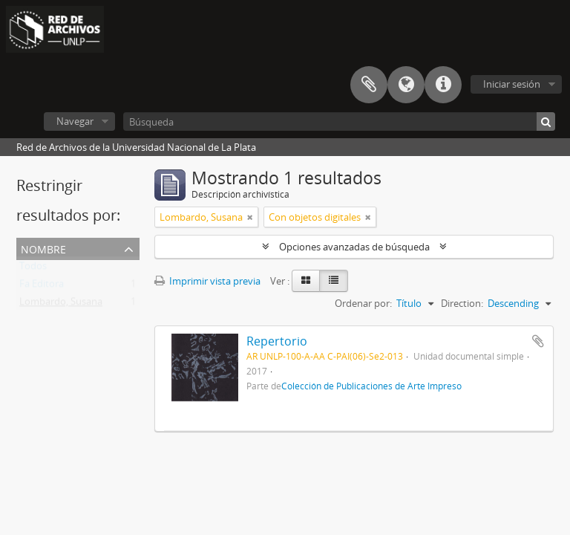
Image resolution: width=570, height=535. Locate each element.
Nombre (43, 248)
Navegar (75, 121)
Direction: (462, 303)
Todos (33, 269)
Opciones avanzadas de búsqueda (354, 246)
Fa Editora (41, 287)
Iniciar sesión (511, 84)
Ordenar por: (363, 303)
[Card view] (306, 281)
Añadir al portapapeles (538, 341)
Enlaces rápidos (443, 84)
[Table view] (333, 281)
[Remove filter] (250, 217)
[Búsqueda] (339, 121)
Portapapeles (368, 84)
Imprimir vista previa (207, 281)
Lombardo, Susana (60, 304)
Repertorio (276, 341)
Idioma (406, 84)
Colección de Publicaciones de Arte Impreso (371, 386)
